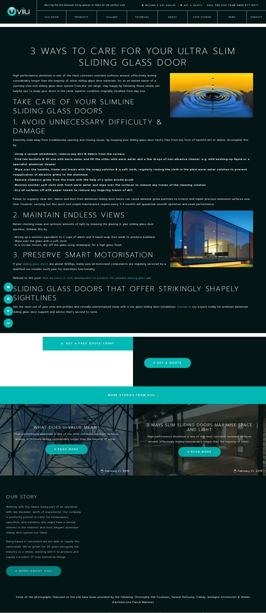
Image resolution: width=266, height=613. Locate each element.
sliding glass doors (35, 264)
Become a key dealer (160, 5)
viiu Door (52, 17)
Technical (142, 17)
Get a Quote (169, 363)
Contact (256, 17)
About (172, 17)
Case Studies (202, 17)
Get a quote (193, 5)
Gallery (112, 17)
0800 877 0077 (248, 5)
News (232, 17)
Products (81, 17)
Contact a (184, 307)
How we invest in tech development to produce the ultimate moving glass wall (96, 278)
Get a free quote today (90, 343)
